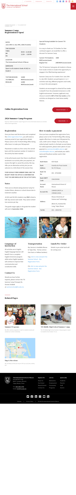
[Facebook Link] (60, 1)
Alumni (62, 388)
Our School (41, 383)
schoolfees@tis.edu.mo (46, 151)
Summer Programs (10, 25)
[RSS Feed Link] (72, 1)
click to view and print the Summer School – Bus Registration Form (37, 259)
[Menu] (73, 6)
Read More (63, 121)
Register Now (62, 110)
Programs (52, 388)
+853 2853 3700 (19, 387)
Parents (62, 383)
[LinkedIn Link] (63, 1)
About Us (40, 380)
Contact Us (49, 1)
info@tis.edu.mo (21, 389)
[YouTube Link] (69, 1)
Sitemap (19, 401)
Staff (61, 385)
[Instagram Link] (66, 1)
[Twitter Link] (57, 1)
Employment (39, 1)
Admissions (52, 380)
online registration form (14, 137)
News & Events (42, 385)
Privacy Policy (29, 401)
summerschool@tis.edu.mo (55, 149)
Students (62, 380)
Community (52, 385)
